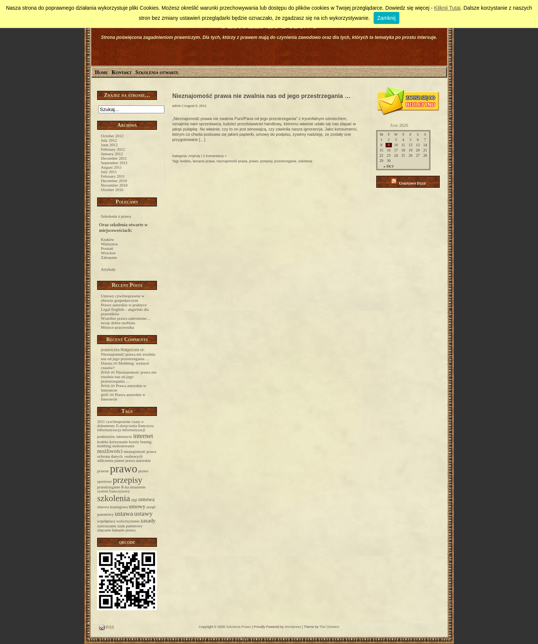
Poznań (107, 248)
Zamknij (386, 18)
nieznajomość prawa (232, 161)
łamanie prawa (204, 161)
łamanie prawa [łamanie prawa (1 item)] (123, 530)
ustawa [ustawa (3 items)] (124, 513)
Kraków (107, 239)
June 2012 (109, 144)
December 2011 (114, 158)
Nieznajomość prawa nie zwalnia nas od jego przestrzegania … (128, 356)
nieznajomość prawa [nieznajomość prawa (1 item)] (140, 452)
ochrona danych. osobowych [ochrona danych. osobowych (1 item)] (120, 456)
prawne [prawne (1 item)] (103, 471)
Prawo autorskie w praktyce (124, 305)
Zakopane (109, 257)
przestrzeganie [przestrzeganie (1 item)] (108, 487)
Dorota (106, 363)
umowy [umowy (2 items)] (137, 506)
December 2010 (114, 180)
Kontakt (122, 72)
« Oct (388, 166)
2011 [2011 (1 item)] (101, 422)
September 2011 (114, 162)
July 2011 (109, 171)
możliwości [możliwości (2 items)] (110, 451)
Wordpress (293, 627)
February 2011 (113, 176)
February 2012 (113, 149)
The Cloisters (329, 627)
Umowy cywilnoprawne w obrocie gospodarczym (123, 298)
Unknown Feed (412, 183)
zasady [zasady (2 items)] (147, 521)
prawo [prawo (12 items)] (123, 469)
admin (177, 106)
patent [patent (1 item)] (119, 461)
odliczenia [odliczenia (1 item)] (105, 461)
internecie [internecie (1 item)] (124, 437)
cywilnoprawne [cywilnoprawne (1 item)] (118, 422)
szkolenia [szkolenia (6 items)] (113, 498)
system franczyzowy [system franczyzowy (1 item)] (113, 491)
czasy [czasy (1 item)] (136, 422)
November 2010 (114, 185)
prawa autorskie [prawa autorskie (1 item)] (138, 461)
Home (101, 72)
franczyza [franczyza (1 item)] (146, 426)
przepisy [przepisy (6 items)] (127, 480)
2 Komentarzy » (214, 156)
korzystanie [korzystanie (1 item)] (118, 442)
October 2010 (112, 189)
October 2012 (112, 136)
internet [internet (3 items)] (143, 435)
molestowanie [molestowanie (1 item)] (123, 446)
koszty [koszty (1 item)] (134, 442)
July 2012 (109, 140)
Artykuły (108, 269)
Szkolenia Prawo (238, 627)
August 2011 (111, 167)
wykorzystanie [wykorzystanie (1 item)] (127, 521)
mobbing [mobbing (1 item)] (104, 446)
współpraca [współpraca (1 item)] (106, 521)
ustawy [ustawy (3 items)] (143, 513)
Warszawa (109, 244)
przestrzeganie (285, 161)
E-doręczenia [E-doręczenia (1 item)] (126, 426)
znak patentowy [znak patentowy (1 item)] (129, 526)
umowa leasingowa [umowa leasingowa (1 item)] (112, 507)
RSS (109, 627)
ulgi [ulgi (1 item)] (134, 500)
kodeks (185, 161)
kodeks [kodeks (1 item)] (102, 442)
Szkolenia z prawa (116, 216)
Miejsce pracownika (117, 327)
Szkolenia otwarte (157, 72)
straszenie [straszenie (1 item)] (138, 487)
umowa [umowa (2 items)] (146, 499)
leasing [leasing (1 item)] (146, 442)
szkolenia (305, 161)
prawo (254, 161)
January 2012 (112, 153)
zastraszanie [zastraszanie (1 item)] (106, 526)
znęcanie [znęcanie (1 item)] (104, 530)
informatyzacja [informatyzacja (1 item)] (109, 430)
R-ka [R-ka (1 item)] (125, 487)
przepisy (266, 161)
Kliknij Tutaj (447, 8)
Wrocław (108, 253)
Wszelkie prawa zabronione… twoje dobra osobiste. (126, 320)
